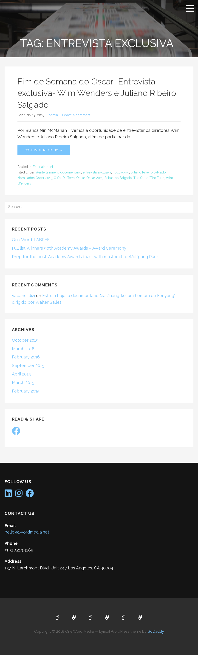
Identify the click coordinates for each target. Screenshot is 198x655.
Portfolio (140, 617)
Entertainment (43, 167)
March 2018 (23, 348)
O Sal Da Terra (64, 178)
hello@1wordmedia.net (27, 532)
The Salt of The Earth (148, 178)
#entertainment (47, 172)
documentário (70, 172)
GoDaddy (155, 631)
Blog (107, 617)
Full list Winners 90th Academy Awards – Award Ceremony (69, 248)
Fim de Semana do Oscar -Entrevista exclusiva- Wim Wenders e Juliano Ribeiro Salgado (96, 93)
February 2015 (26, 391)
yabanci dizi (23, 295)
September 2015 (28, 365)
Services (90, 617)
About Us (74, 617)
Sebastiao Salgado (118, 178)
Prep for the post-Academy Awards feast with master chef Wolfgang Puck (85, 256)
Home (57, 617)
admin (53, 115)
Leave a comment (76, 115)
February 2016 (26, 357)
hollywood (121, 172)
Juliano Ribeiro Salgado (148, 172)
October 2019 (25, 340)
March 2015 (23, 382)
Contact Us (123, 617)
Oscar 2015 (94, 178)
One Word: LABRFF (31, 239)
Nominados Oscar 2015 (34, 178)
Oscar (80, 178)
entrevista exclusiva (97, 172)
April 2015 (21, 374)
